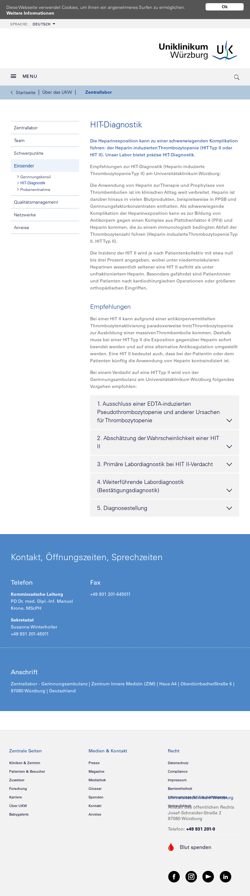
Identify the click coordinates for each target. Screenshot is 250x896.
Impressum (177, 778)
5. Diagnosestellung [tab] (164, 506)
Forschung (18, 786)
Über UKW (18, 803)
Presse (94, 760)
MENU (24, 74)
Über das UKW (57, 90)
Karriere (15, 795)
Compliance (178, 769)
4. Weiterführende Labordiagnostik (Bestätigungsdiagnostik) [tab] (164, 484)
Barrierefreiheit (180, 786)
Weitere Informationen (30, 13)
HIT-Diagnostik (31, 181)
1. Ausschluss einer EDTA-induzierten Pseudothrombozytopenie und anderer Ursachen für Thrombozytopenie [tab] (164, 410)
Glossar (95, 786)
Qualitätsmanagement (36, 200)
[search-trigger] (237, 74)
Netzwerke (25, 212)
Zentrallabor (98, 90)
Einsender (24, 163)
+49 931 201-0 (200, 827)
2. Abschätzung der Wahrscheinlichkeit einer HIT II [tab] (164, 440)
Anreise (21, 225)
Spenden (96, 795)
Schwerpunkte (28, 151)
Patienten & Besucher (27, 769)
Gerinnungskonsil (34, 174)
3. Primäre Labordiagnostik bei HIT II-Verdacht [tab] (164, 462)
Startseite (23, 90)
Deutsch (30, 22)
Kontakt (95, 803)
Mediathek (97, 778)
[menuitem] (32, 21)
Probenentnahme (33, 187)
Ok (225, 7)
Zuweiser (16, 778)
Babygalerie (19, 812)
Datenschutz (178, 760)
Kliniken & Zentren (24, 760)
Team (19, 138)
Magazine (96, 769)
